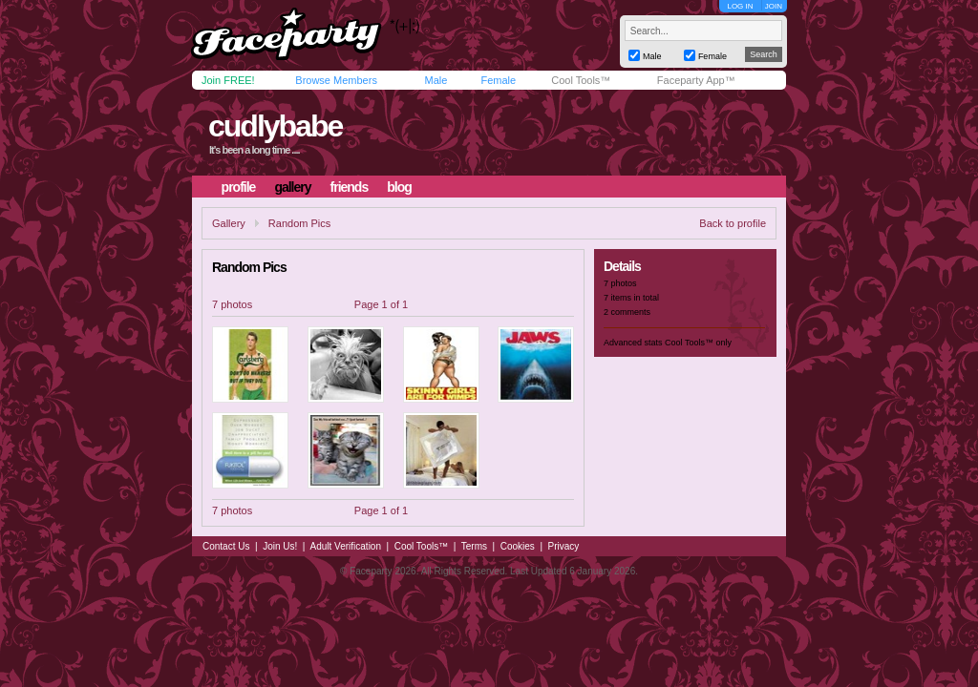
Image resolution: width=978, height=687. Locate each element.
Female (498, 80)
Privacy (564, 546)
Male (435, 80)
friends (349, 187)
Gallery (228, 223)
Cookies (517, 546)
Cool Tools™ (580, 80)
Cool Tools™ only (698, 342)
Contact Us (225, 546)
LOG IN (740, 6)
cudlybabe (275, 126)
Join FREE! (228, 80)
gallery (292, 187)
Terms (474, 546)
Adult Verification (345, 546)
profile (239, 187)
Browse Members (336, 80)
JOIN (773, 6)
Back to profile (732, 223)
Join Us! (280, 546)
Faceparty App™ (696, 80)
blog (399, 187)
